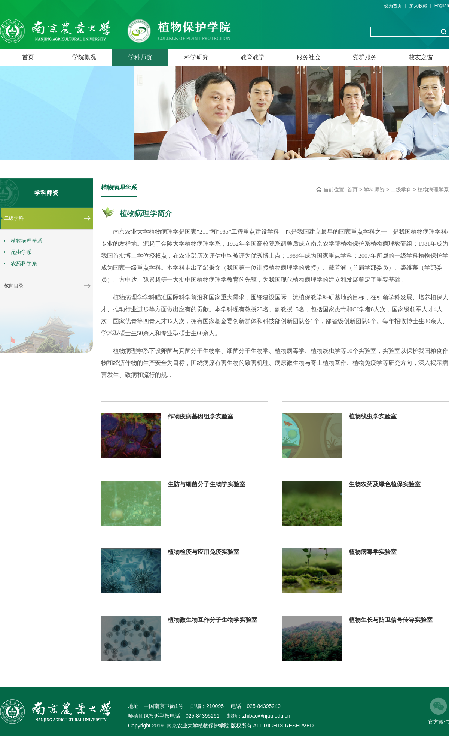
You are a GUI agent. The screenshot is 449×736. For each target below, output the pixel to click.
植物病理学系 (433, 190)
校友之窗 (421, 57)
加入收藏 (418, 6)
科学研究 (196, 57)
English (441, 5)
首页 (28, 57)
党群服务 (365, 57)
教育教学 (253, 57)
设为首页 (393, 6)
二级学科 (401, 190)
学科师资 (140, 57)
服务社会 (309, 57)
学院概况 (84, 57)
